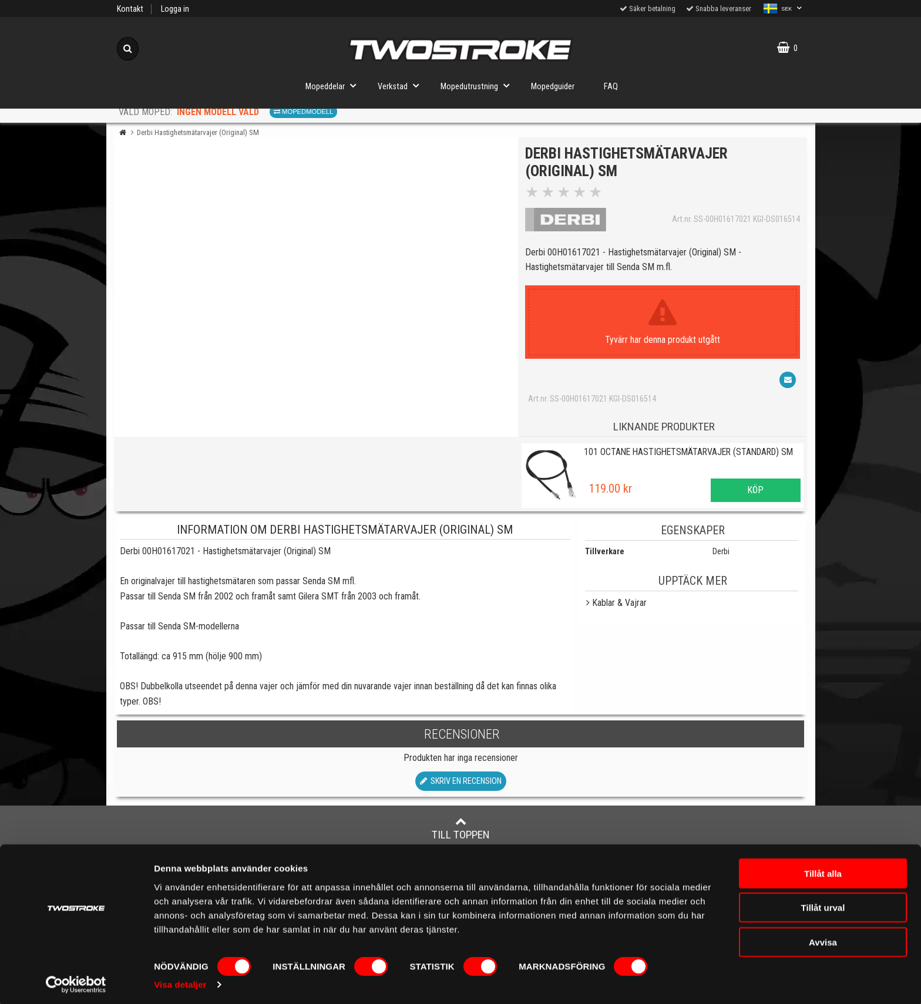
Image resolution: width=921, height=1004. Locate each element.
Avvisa (823, 938)
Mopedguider (552, 87)
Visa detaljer (180, 981)
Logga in (175, 9)
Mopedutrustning (478, 85)
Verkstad (402, 85)
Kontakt (130, 9)
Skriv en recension (461, 785)
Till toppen (461, 832)
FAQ (611, 87)
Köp (755, 494)
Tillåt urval (823, 904)
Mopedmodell (303, 111)
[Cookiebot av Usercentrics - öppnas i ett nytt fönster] (76, 981)
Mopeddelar (334, 85)
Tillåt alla (823, 869)
